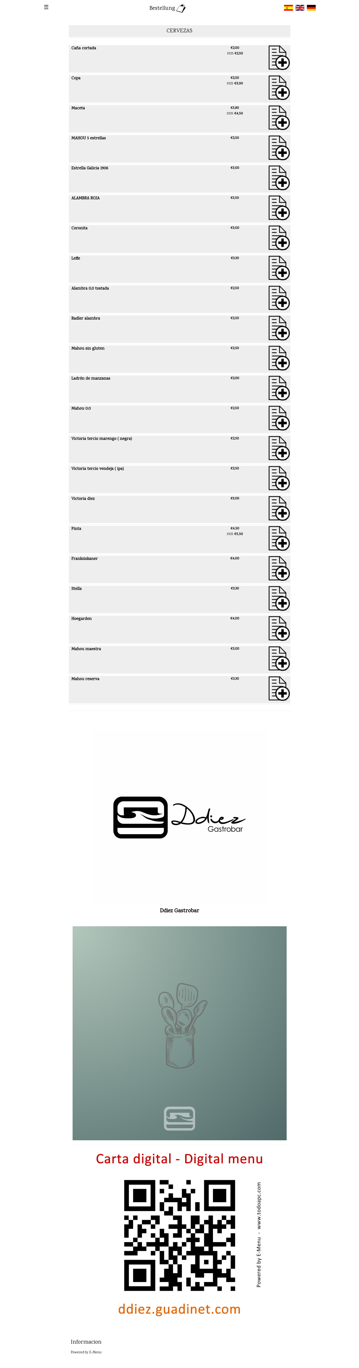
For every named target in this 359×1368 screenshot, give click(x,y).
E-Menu (95, 1352)
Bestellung (168, 8)
